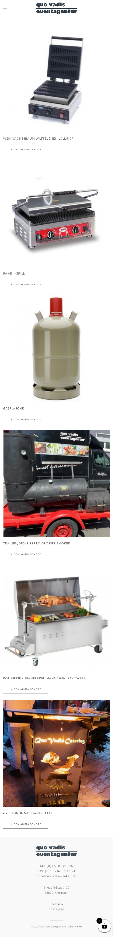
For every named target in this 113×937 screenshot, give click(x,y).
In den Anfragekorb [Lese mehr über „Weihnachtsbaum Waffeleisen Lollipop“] (25, 149)
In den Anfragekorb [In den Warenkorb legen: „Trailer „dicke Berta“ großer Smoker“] (25, 554)
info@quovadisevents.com (56, 876)
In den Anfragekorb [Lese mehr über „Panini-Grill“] (25, 284)
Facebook (56, 903)
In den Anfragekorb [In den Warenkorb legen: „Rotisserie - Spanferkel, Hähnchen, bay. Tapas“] (25, 689)
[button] (5, 8)
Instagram (56, 909)
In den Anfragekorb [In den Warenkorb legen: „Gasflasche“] (25, 419)
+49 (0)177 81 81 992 (56, 865)
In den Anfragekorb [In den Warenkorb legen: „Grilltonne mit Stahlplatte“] (25, 824)
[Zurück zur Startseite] (56, 8)
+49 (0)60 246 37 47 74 (56, 870)
